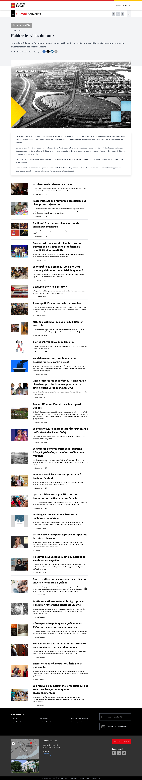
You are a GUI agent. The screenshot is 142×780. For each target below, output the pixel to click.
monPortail (126, 6)
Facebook (58, 159)
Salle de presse (44, 718)
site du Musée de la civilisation (79, 159)
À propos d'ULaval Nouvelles (19, 722)
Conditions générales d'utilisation (78, 718)
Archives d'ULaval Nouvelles (48, 722)
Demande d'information (121, 741)
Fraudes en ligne (95, 778)
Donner (118, 6)
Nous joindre (14, 718)
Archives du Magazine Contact (77, 722)
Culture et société (21, 25)
